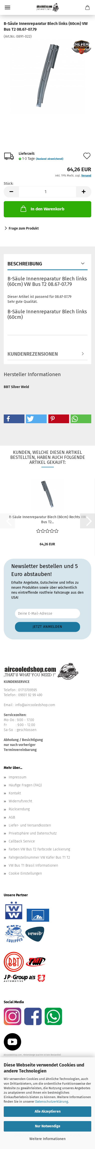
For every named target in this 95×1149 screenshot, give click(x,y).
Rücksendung (19, 809)
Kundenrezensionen (32, 354)
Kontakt (15, 793)
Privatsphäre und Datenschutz (33, 833)
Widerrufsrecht (20, 801)
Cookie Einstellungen (25, 873)
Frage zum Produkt (24, 228)
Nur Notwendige (47, 1126)
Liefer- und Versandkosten (30, 825)
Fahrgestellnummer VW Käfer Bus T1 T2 (39, 857)
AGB (12, 817)
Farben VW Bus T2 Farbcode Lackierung (39, 849)
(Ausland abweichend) (49, 159)
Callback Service (22, 841)
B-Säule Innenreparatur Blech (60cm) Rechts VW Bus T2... (47, 519)
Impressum (17, 777)
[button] (11, 191)
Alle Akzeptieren (48, 1111)
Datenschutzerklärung (51, 1101)
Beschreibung (24, 264)
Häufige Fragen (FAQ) (25, 785)
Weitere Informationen (47, 1139)
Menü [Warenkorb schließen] (7, 7)
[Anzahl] (47, 191)
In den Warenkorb (41, 209)
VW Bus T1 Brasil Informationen (33, 865)
